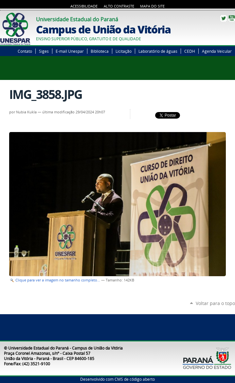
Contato (25, 51)
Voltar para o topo (215, 303)
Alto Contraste (119, 6)
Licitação (124, 51)
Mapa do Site (152, 6)
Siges (44, 51)
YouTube (231, 18)
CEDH (189, 51)
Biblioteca (100, 51)
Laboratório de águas (157, 51)
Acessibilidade (84, 6)
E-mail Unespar (70, 51)
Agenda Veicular (217, 51)
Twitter (223, 18)
